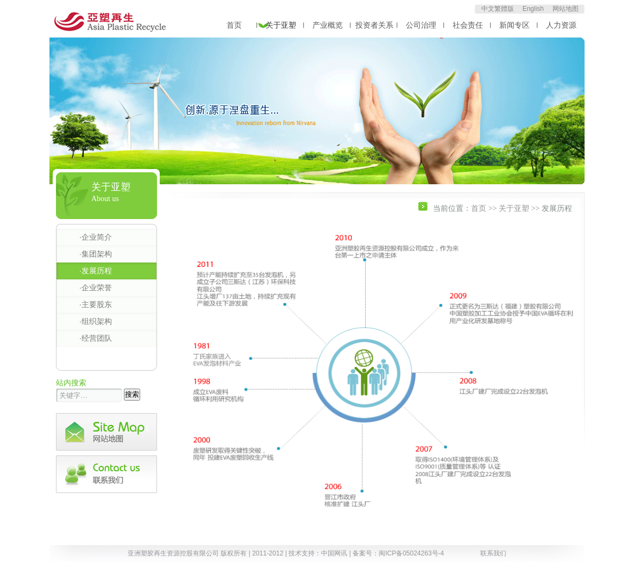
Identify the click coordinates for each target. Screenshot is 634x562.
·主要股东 (95, 304)
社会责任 (468, 25)
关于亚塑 (281, 25)
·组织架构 (95, 321)
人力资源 (561, 25)
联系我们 (493, 553)
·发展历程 (95, 270)
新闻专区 (514, 25)
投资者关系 (374, 25)
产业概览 (327, 25)
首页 (234, 25)
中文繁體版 (497, 9)
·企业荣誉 (95, 287)
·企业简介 (95, 237)
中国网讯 (334, 553)
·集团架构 (95, 253)
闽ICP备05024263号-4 (411, 553)
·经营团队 (95, 338)
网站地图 (566, 9)
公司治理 (421, 25)
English (533, 9)
